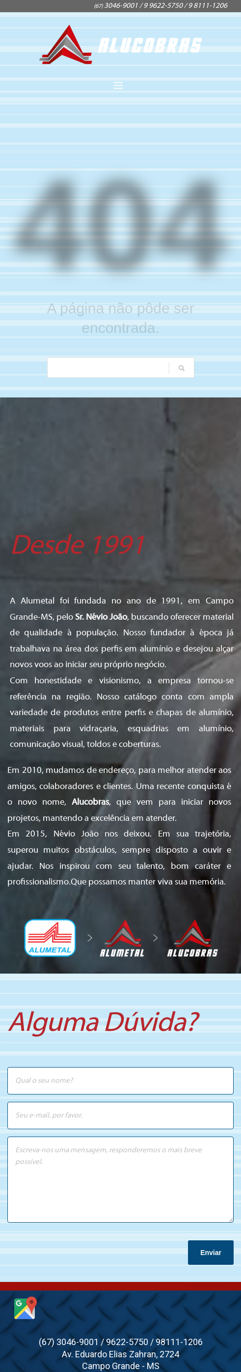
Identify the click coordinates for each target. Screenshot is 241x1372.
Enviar (210, 1252)
